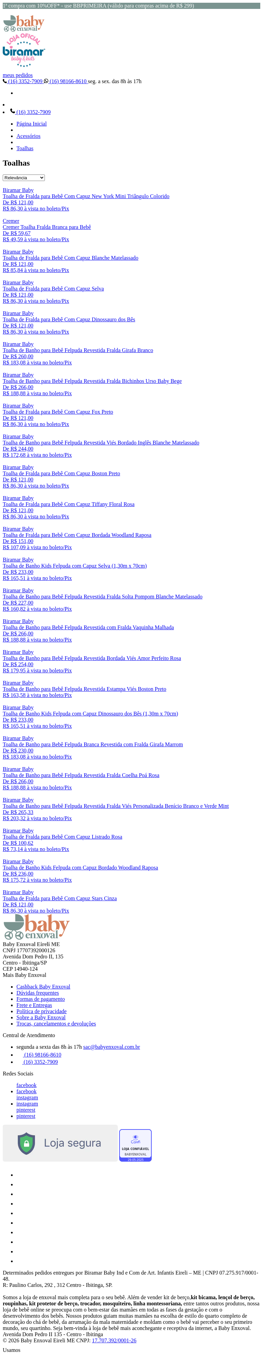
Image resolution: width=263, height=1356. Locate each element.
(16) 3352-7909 (23, 81)
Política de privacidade (41, 1011)
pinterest (25, 1110)
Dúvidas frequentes (37, 993)
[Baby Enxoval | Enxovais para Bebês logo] (24, 30)
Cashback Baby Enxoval (43, 987)
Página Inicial (31, 124)
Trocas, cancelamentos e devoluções (56, 1023)
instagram (27, 1097)
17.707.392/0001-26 (114, 1340)
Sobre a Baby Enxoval (41, 1017)
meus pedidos (18, 75)
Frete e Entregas (34, 1005)
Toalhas (25, 148)
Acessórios (28, 136)
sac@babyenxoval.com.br (111, 1047)
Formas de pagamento (40, 999)
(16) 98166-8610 (66, 81)
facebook (26, 1085)
